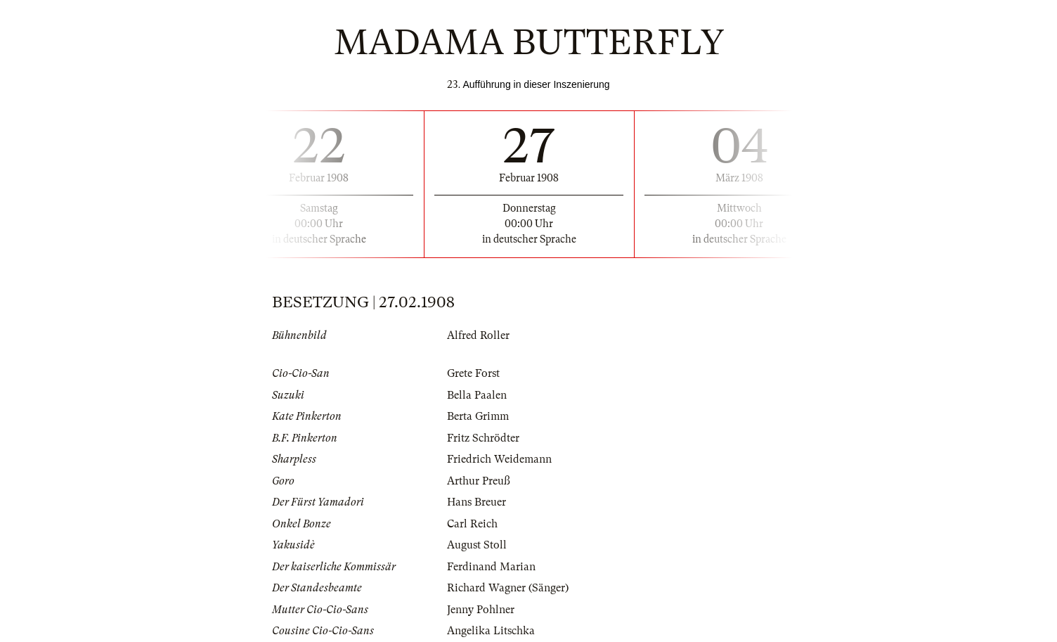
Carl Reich (472, 524)
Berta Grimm (478, 416)
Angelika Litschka (491, 630)
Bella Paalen (477, 395)
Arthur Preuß (478, 481)
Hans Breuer (476, 502)
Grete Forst (473, 373)
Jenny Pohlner (480, 609)
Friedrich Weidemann (499, 459)
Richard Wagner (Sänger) (508, 588)
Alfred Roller (478, 335)
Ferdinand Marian (491, 566)
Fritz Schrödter (483, 438)
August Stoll (477, 545)
